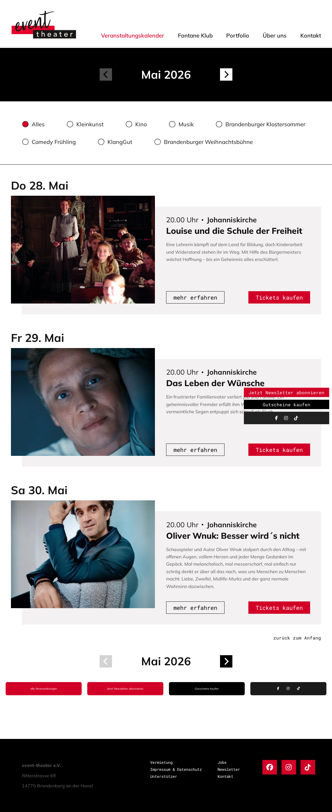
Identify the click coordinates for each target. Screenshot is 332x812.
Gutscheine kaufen (207, 688)
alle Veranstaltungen (43, 688)
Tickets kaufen (279, 297)
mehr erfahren (195, 297)
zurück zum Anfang (297, 638)
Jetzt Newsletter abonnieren (125, 688)
